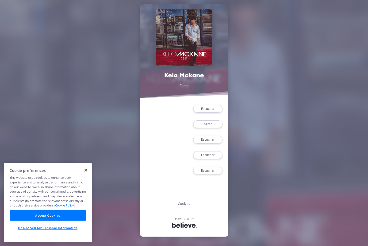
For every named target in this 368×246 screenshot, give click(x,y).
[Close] (86, 170)
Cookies (184, 203)
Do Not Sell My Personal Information (47, 228)
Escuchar (207, 108)
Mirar (207, 124)
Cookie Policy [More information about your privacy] (64, 205)
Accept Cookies (47, 215)
